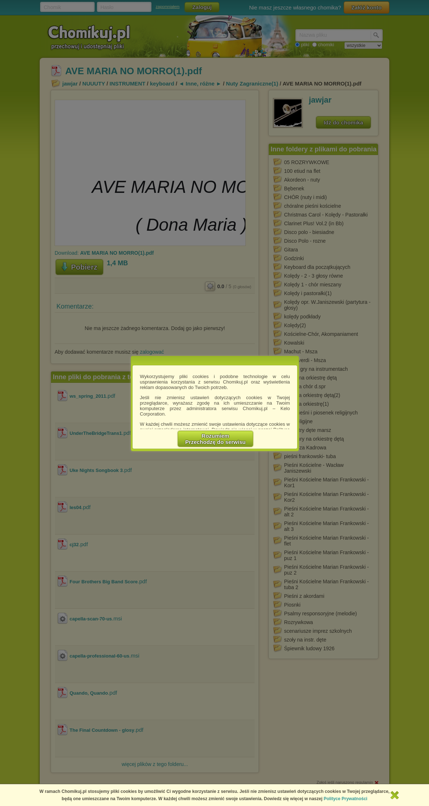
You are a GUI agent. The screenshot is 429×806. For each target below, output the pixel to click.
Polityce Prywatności (345, 798)
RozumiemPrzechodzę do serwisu (215, 439)
